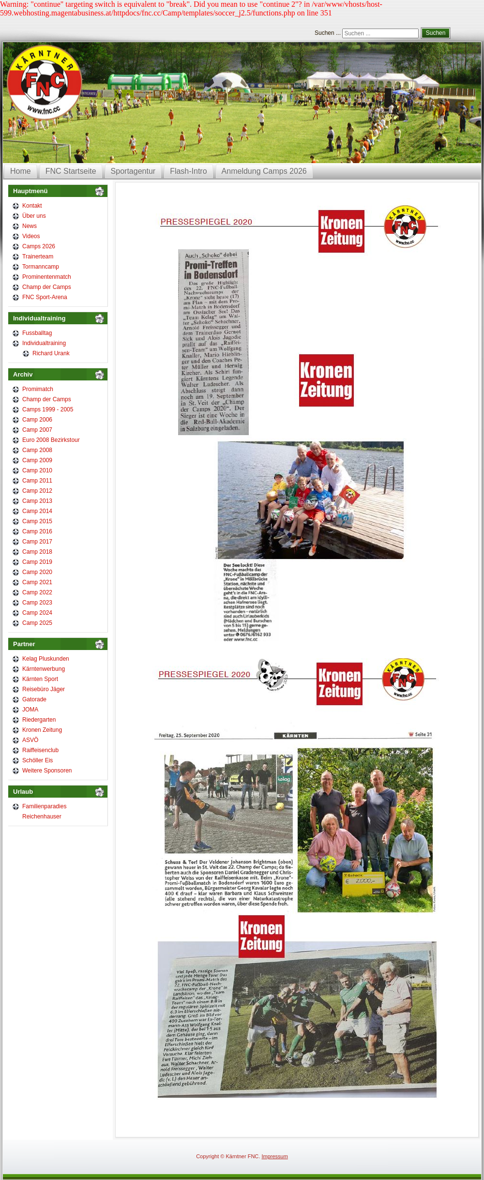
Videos (31, 236)
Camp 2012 (37, 490)
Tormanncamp (40, 266)
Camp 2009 (37, 460)
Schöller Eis (37, 760)
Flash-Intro (188, 171)
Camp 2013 (37, 501)
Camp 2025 (37, 623)
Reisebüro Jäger (43, 689)
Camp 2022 (37, 592)
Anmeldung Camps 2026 (264, 171)
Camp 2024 (37, 612)
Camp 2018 (37, 551)
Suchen (436, 33)
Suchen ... (328, 33)
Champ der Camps (46, 287)
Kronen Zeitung (42, 729)
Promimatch (37, 389)
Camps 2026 (38, 246)
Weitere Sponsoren (47, 770)
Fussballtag (37, 333)
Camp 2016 (37, 531)
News (29, 226)
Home (20, 171)
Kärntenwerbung (43, 669)
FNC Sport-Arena (44, 297)
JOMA (30, 709)
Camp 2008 (37, 450)
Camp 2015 (37, 521)
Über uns (34, 215)
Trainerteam (37, 256)
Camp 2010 (37, 470)
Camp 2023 (37, 602)
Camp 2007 (37, 429)
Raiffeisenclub (40, 750)
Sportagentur (133, 171)
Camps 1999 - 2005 (47, 409)
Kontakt (32, 205)
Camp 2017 (37, 541)
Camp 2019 (37, 562)
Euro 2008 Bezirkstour (51, 440)
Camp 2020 (37, 572)
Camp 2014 (37, 511)
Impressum (274, 1156)
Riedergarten (39, 719)
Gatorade (34, 699)
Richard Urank (51, 353)
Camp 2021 (37, 582)
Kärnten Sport (40, 679)
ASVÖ (30, 740)
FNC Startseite (70, 171)
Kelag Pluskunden (45, 658)
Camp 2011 (37, 480)
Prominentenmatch (46, 276)
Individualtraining (44, 343)
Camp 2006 (37, 419)
